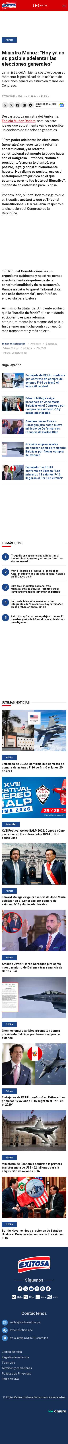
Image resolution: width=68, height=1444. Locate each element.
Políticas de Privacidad (16, 1373)
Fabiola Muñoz (10, 348)
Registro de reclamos (15, 1357)
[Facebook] (20, 1288)
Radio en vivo (10, 1379)
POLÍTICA (41, 348)
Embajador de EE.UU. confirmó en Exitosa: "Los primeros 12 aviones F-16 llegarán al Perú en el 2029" (44, 473)
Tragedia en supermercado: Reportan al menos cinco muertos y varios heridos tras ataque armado (37, 558)
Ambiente (35, 343)
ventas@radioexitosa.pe (25, 1322)
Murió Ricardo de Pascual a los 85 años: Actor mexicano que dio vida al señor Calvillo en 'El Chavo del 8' (38, 573)
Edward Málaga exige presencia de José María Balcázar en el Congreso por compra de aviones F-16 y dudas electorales (45, 406)
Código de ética (12, 1352)
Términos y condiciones (17, 1368)
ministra (27, 348)
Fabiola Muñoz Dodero (19, 121)
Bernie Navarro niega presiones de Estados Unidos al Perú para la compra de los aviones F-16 (33, 1234)
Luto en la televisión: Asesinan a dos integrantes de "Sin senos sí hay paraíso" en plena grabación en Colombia (37, 604)
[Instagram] (36, 1288)
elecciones (51, 343)
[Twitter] (25, 1288)
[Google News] (42, 1288)
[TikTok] (48, 1288)
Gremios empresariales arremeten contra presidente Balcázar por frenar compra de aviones (45, 450)
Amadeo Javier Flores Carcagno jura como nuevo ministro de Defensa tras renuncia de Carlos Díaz (44, 427)
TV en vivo (8, 1362)
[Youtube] (31, 1288)
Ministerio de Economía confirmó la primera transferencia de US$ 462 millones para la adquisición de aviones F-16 (32, 1167)
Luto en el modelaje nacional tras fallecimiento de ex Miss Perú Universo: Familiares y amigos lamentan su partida (35, 589)
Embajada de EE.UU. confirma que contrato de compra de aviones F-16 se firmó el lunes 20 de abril (45, 381)
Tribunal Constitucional (15, 352)
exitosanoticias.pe (21, 1330)
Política (9, 40)
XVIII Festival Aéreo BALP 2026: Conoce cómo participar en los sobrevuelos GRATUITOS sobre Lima (33, 834)
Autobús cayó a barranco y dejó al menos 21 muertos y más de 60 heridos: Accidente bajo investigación (38, 619)
